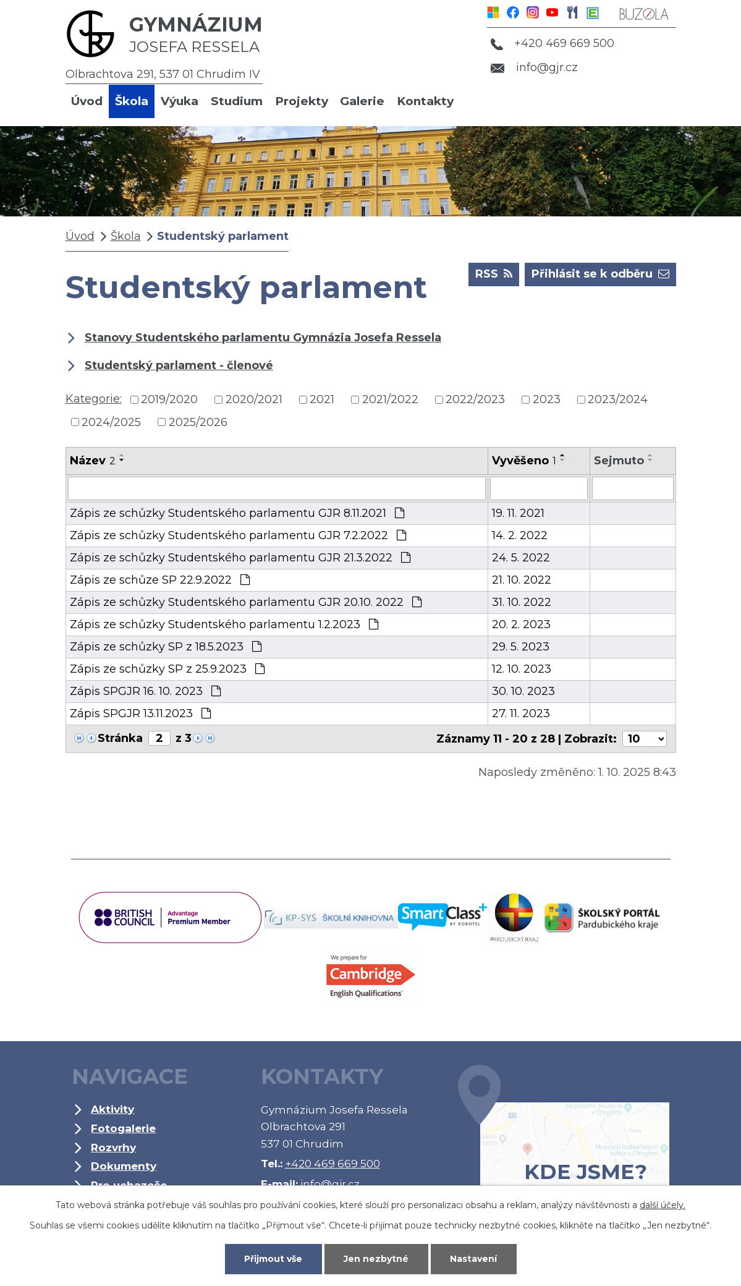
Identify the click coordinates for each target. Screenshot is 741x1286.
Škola (131, 101)
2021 (322, 399)
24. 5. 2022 (521, 557)
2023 (547, 399)
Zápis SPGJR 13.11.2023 (140, 713)
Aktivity (112, 1108)
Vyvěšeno (524, 460)
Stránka (120, 738)
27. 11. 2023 (521, 713)
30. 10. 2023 (523, 691)
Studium (237, 101)
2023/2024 (618, 399)
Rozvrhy (113, 1147)
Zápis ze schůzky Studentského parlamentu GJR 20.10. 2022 (245, 602)
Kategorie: (94, 399)
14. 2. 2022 (520, 535)
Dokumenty (123, 1165)
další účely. (662, 1205)
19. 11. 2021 (518, 513)
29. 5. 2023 (520, 647)
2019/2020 (169, 399)
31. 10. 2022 (521, 602)
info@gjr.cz (534, 67)
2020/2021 (254, 399)
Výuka (179, 101)
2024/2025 (111, 421)
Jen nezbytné (376, 1258)
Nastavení (473, 1258)
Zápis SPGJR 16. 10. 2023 (145, 691)
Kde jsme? (563, 1142)
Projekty (301, 101)
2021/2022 (390, 399)
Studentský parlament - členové (179, 365)
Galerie (362, 101)
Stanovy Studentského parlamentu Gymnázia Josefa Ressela (263, 337)
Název (93, 460)
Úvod (87, 101)
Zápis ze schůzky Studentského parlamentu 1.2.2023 (224, 624)
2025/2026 (198, 421)
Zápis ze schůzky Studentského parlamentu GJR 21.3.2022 (240, 557)
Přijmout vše (273, 1258)
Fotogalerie (123, 1128)
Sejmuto (619, 460)
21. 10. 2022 (521, 580)
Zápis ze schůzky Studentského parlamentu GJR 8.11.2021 (237, 513)
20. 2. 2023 (521, 624)
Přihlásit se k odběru (600, 273)
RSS (493, 273)
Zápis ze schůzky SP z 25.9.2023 (167, 669)
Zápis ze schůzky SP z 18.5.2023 (165, 647)
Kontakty (425, 101)
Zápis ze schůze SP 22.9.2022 (160, 580)
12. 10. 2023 (521, 669)
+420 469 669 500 (552, 43)
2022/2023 (475, 399)
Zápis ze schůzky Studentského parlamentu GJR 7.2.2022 (238, 535)
